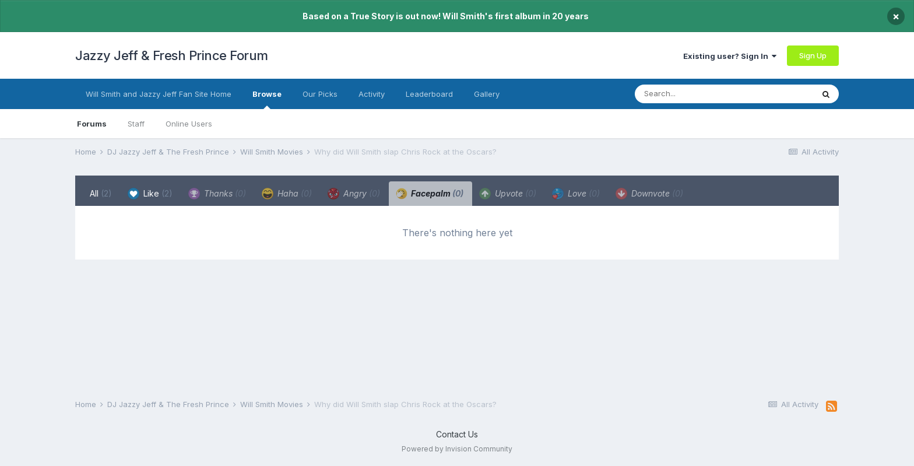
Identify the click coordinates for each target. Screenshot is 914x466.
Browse (267, 99)
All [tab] (101, 193)
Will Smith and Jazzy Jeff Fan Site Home (158, 94)
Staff (136, 123)
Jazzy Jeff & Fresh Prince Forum (171, 55)
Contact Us (457, 434)
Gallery (487, 94)
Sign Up (813, 55)
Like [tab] (150, 193)
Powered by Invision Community (457, 448)
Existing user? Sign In (729, 56)
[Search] (701, 94)
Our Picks (320, 94)
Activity (371, 94)
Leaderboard (429, 94)
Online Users (189, 123)
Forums (92, 123)
